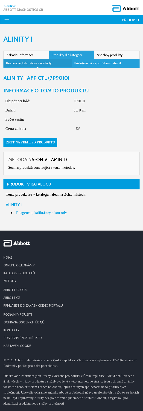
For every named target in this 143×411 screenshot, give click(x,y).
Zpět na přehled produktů (30, 142)
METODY (9, 281)
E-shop (23, 8)
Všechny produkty (110, 55)
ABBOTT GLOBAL (15, 290)
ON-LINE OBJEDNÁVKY (19, 265)
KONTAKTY (11, 330)
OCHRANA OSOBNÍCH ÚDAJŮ (23, 322)
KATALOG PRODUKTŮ (19, 273)
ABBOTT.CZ (11, 298)
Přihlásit (131, 20)
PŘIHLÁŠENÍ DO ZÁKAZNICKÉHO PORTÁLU (33, 305)
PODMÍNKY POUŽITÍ (17, 314)
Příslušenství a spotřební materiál (97, 63)
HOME (7, 257)
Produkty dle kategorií (67, 55)
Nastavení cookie (17, 346)
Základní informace (20, 55)
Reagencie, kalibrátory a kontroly (29, 63)
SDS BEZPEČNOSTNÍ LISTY (22, 338)
